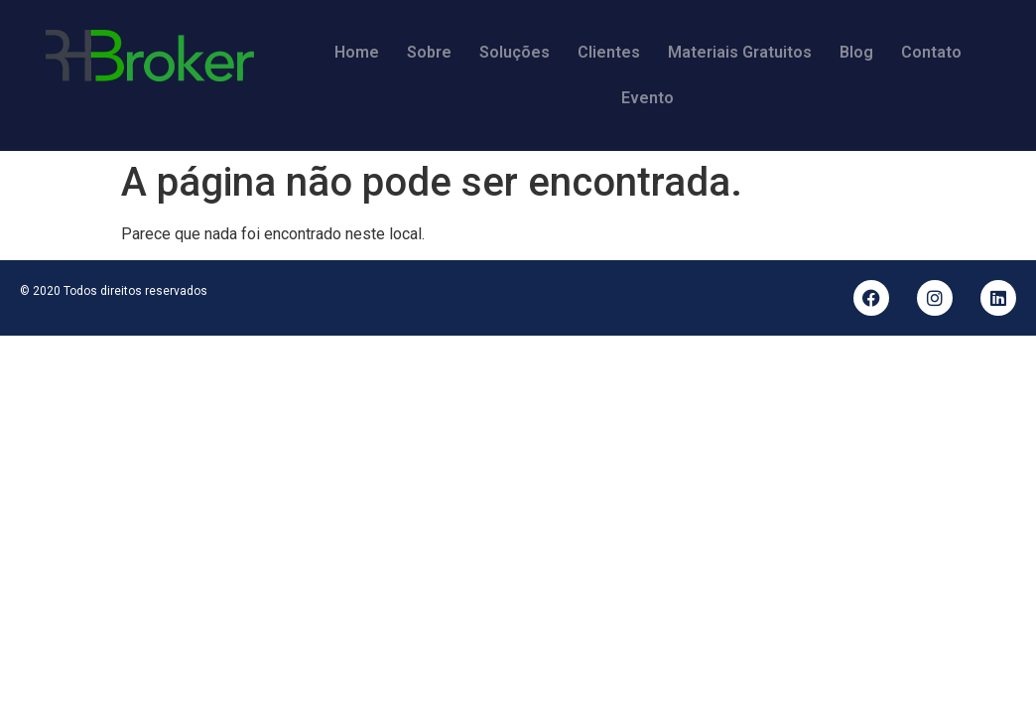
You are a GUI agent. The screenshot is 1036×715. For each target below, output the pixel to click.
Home (356, 52)
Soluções (514, 52)
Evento (647, 97)
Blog (856, 52)
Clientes (609, 52)
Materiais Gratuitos (740, 52)
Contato (931, 52)
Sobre (429, 52)
